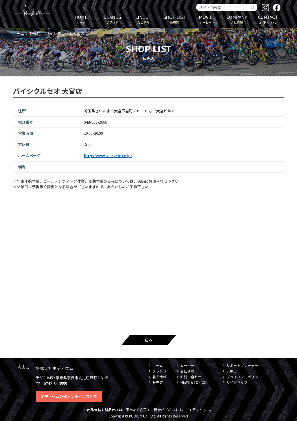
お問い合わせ (267, 19)
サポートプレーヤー (242, 365)
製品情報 (143, 19)
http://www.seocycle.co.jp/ (108, 155)
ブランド (112, 19)
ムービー (205, 19)
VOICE (231, 370)
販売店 (174, 19)
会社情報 (236, 19)
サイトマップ (237, 382)
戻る (148, 340)
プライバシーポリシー (244, 376)
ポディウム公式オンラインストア (69, 396)
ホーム (81, 19)
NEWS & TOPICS (193, 382)
